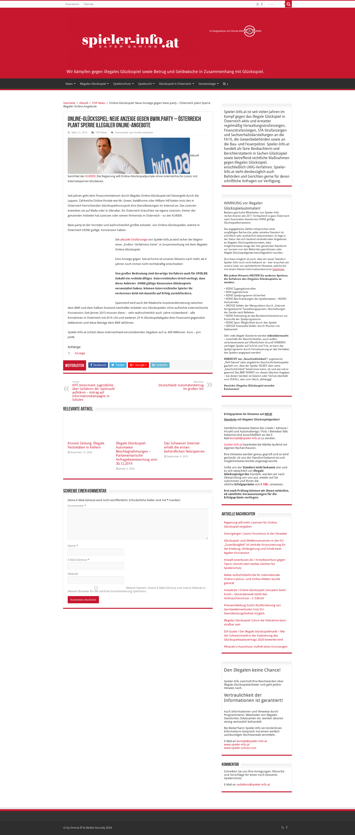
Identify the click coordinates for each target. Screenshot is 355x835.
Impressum (72, 4)
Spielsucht (145, 83)
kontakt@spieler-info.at (245, 438)
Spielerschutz (122, 83)
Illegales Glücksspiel (93, 83)
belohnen (278, 269)
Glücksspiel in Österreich (175, 83)
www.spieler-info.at (236, 744)
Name (73, 545)
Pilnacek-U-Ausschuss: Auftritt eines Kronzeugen (256, 646)
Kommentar (77, 505)
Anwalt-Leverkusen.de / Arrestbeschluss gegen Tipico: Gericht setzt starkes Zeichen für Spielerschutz (254, 564)
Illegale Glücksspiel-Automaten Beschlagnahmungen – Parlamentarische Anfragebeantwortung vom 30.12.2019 (136, 453)
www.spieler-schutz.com (240, 748)
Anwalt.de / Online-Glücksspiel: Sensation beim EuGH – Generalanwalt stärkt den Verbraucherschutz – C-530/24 (255, 594)
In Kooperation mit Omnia (235, 31)
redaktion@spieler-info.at (253, 784)
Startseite (69, 103)
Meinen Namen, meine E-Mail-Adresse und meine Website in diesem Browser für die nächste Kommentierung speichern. (137, 589)
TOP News (98, 103)
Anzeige (80, 353)
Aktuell (83, 103)
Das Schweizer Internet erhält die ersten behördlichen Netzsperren (184, 447)
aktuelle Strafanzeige (133, 239)
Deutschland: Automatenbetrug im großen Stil (180, 385)
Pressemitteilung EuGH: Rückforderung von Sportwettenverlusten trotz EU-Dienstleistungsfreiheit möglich (252, 609)
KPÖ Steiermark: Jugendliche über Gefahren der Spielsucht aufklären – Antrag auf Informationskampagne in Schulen (95, 390)
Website (73, 574)
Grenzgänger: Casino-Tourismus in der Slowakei (255, 533)
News (69, 83)
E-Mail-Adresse (78, 559)
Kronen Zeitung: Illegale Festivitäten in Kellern (86, 445)
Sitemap (89, 4)
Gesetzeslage (207, 83)
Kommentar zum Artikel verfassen (134, 132)
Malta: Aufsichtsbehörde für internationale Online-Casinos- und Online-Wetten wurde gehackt (252, 579)
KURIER (90, 176)
